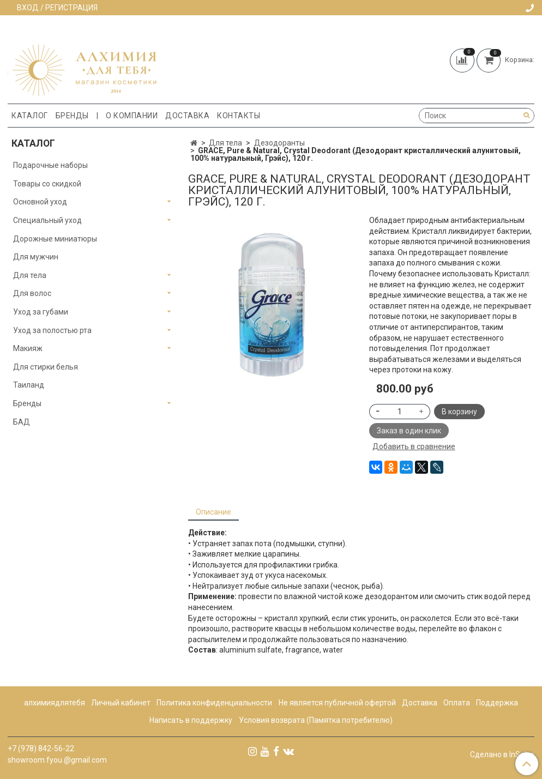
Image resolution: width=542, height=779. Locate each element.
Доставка (187, 115)
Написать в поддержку (190, 720)
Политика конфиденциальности (214, 702)
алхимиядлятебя (54, 702)
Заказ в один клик (409, 430)
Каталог (29, 115)
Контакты (238, 115)
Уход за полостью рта (52, 330)
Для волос (32, 293)
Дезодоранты (279, 142)
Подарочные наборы (50, 165)
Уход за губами (40, 311)
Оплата (456, 702)
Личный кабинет (120, 702)
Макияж (28, 348)
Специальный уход (47, 220)
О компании (132, 115)
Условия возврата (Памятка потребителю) (316, 720)
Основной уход (40, 201)
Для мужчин (35, 256)
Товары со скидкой (47, 183)
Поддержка (497, 702)
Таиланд (28, 385)
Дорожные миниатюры (55, 238)
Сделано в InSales (502, 754)
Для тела (225, 142)
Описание (213, 512)
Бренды (72, 115)
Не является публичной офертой (337, 702)
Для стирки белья (45, 367)
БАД (21, 422)
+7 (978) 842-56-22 (41, 748)
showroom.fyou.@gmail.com (57, 760)
